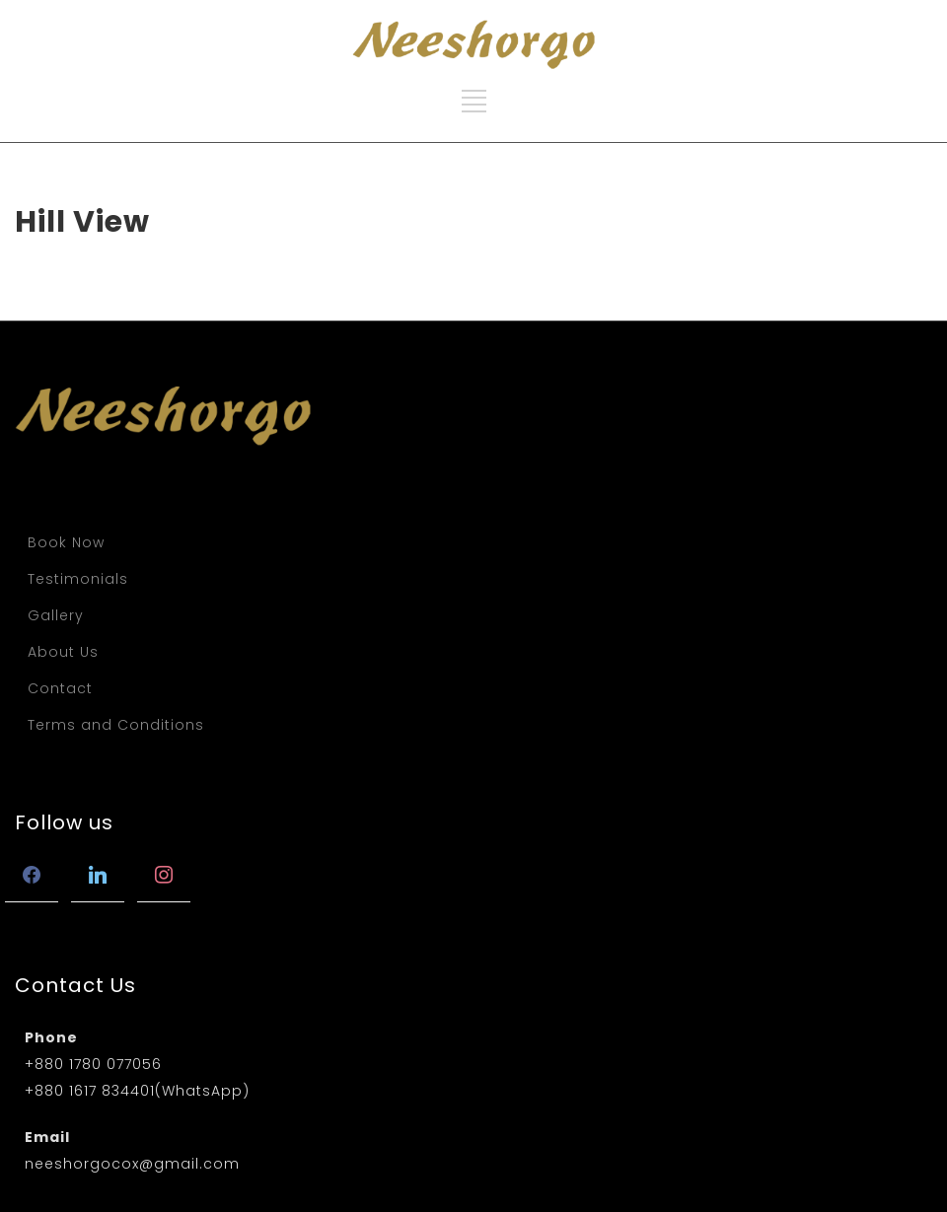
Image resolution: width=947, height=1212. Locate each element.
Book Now (66, 542)
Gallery (56, 615)
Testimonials (78, 579)
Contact (60, 688)
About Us (63, 652)
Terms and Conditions (116, 725)
